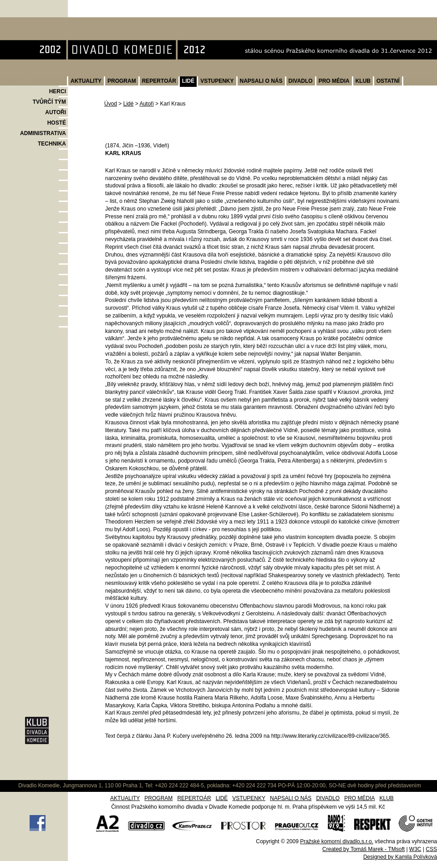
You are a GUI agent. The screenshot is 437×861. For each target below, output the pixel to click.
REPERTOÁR (159, 81)
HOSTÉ (56, 123)
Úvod (110, 104)
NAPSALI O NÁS (261, 81)
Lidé (128, 104)
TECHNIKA (52, 144)
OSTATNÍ (388, 81)
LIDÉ (188, 81)
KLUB (363, 81)
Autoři (146, 104)
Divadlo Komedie (29, 22)
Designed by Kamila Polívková (400, 857)
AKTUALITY (86, 81)
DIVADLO (301, 81)
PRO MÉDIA (334, 81)
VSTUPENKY (217, 81)
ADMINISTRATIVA (43, 133)
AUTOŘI (55, 112)
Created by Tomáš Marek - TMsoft (363, 849)
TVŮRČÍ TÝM (49, 102)
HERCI (57, 91)
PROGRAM (121, 81)
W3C (415, 849)
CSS (431, 849)
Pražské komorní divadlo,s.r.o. (336, 841)
